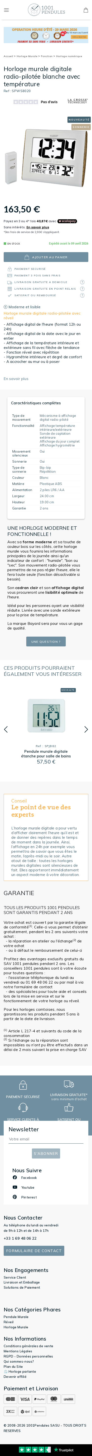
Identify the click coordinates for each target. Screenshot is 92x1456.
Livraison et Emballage (22, 1282)
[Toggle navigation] (6, 10)
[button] (5, 729)
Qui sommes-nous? (19, 1361)
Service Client (15, 1277)
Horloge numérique (69, 56)
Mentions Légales (18, 1351)
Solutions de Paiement (22, 1287)
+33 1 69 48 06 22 (20, 1238)
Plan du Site (13, 1367)
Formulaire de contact (34, 1250)
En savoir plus (16, 378)
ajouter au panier (45, 257)
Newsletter (24, 1129)
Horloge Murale (28, 56)
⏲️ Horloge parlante (20, 1371)
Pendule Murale (16, 1317)
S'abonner (46, 1153)
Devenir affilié (15, 1377)
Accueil (10, 56)
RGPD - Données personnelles (28, 1356)
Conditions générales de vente (28, 1346)
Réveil (8, 1322)
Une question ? (46, 641)
